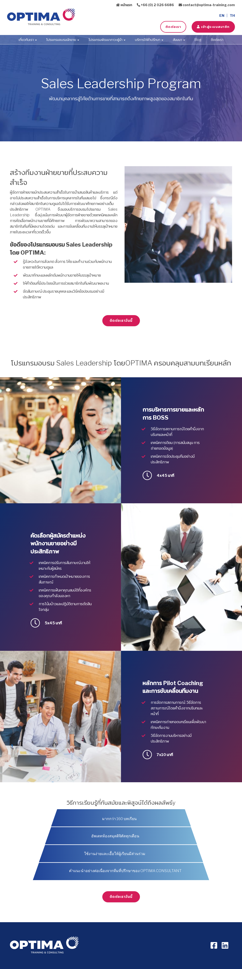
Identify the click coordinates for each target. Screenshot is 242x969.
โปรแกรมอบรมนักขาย (62, 40)
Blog (197, 40)
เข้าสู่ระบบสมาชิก (213, 27)
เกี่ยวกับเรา (28, 40)
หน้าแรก (124, 5)
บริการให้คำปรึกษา (149, 40)
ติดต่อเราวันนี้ (121, 320)
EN (221, 15)
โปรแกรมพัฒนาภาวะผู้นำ (107, 40)
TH (232, 15)
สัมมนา (179, 40)
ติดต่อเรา (173, 27)
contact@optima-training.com (207, 5)
